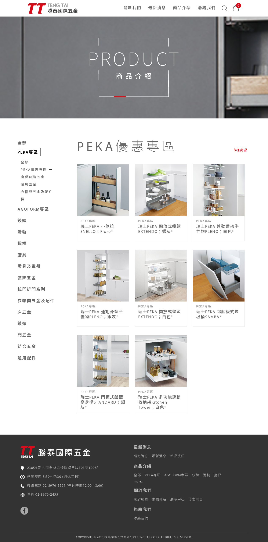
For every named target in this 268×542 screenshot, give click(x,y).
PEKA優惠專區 (34, 170)
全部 (22, 143)
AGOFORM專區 (176, 475)
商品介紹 (182, 8)
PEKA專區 (152, 475)
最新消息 (157, 8)
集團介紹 (159, 499)
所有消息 (141, 456)
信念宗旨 (195, 499)
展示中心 (177, 499)
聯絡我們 (207, 8)
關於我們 (132, 8)
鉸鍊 (195, 475)
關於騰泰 (141, 499)
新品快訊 (177, 456)
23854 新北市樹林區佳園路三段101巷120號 (62, 468)
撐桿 (217, 475)
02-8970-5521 (54, 486)
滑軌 (206, 475)
